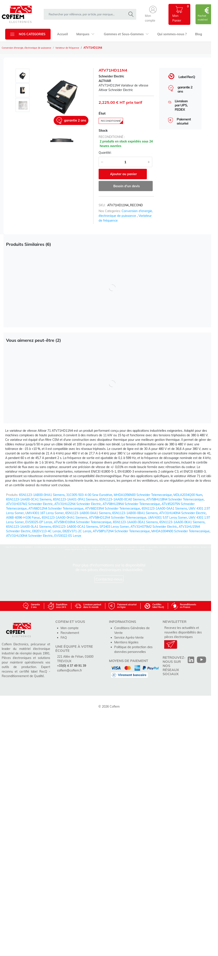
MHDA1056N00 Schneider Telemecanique (143, 495)
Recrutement (70, 632)
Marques (84, 34)
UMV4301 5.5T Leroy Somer (167, 518)
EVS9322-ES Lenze (67, 536)
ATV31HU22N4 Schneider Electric (77, 504)
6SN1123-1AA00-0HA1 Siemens (64, 518)
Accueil (62, 34)
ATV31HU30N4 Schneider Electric (29, 536)
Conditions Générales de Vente (135, 628)
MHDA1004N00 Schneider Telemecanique (180, 531)
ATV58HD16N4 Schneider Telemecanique (82, 522)
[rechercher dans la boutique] (86, 14)
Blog (195, 34)
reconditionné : (112, 138)
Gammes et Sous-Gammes (124, 34)
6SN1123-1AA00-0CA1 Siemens (28, 499)
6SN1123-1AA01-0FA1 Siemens (75, 499)
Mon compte (69, 628)
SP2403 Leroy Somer (114, 527)
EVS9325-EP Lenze (38, 522)
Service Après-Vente (128, 632)
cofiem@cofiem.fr (69, 669)
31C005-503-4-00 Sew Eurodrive (89, 495)
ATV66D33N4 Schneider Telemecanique (112, 508)
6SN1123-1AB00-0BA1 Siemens (135, 513)
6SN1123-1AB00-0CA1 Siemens (75, 527)
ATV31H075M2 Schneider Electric (153, 527)
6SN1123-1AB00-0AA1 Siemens (88, 513)
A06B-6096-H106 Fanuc (23, 518)
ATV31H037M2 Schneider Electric (29, 504)
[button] (153, 14)
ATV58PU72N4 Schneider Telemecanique (121, 531)
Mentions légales (126, 637)
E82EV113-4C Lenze (46, 531)
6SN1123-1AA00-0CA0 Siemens (122, 499)
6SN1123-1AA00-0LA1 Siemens (28, 527)
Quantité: (105, 154)
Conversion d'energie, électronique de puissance (31, 48)
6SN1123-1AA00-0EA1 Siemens (135, 522)
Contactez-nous (109, 579)
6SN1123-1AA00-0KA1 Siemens (182, 522)
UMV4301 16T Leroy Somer (44, 513)
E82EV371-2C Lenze (77, 531)
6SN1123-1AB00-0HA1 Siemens (42, 495)
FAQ (64, 637)
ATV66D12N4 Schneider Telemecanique (55, 508)
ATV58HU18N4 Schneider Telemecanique (175, 499)
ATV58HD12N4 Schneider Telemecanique (117, 518)
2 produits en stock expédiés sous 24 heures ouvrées (126, 145)
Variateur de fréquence (77, 48)
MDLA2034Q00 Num (187, 495)
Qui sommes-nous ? (169, 34)
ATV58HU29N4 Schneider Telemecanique (131, 504)
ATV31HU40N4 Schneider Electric (182, 513)
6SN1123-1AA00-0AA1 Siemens (164, 508)
